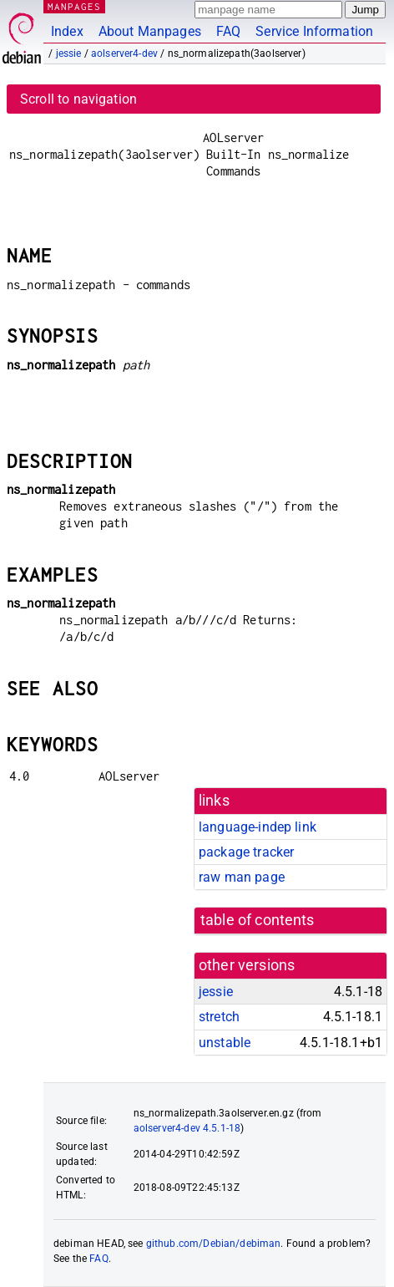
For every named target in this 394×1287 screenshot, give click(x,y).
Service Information (314, 31)
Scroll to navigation (78, 99)
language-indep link (257, 827)
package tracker (246, 852)
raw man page (242, 877)
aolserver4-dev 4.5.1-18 (187, 1128)
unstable (224, 1042)
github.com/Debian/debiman (213, 1243)
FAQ (228, 31)
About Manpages (149, 31)
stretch (219, 1017)
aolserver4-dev (124, 53)
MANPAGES (74, 6)
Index (67, 31)
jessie (69, 53)
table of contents (257, 920)
